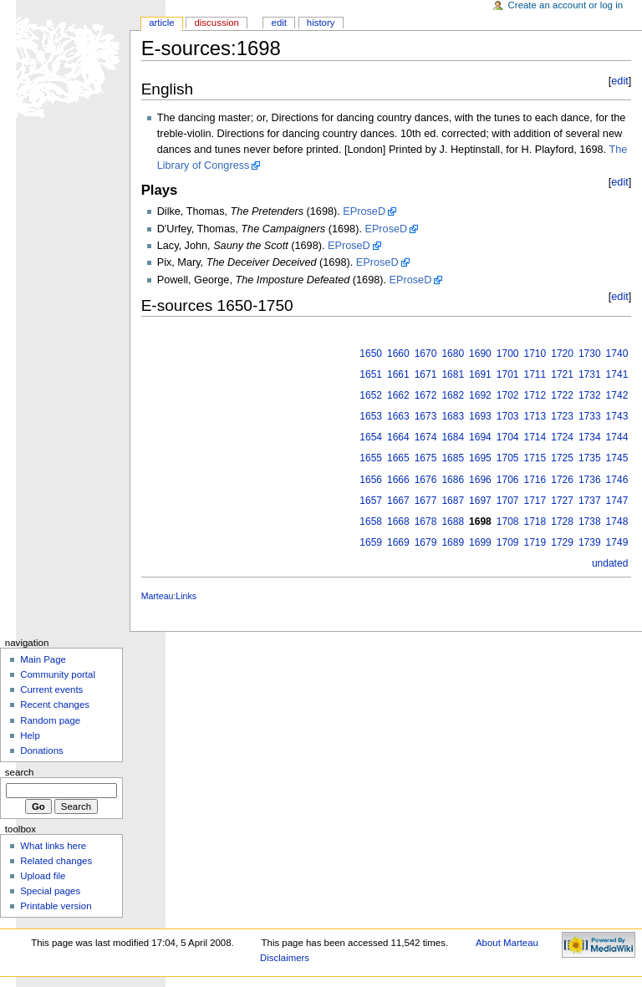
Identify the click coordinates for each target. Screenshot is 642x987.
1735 (589, 458)
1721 (562, 374)
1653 (370, 416)
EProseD (364, 211)
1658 (370, 521)
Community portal (57, 674)
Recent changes (54, 705)
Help (30, 735)
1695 (480, 458)
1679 (426, 542)
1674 (426, 437)
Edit (279, 23)
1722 (562, 395)
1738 (589, 521)
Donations (42, 750)
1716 (535, 480)
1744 (617, 437)
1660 (398, 353)
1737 (589, 500)
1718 (535, 521)
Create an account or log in (566, 5)
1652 (370, 395)
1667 (398, 500)
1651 (370, 374)
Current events (51, 689)
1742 (617, 395)
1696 (480, 480)
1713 (535, 416)
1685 (452, 458)
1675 (426, 458)
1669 (398, 542)
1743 (617, 416)
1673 (426, 416)
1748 (617, 521)
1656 (370, 480)
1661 (398, 374)
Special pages (50, 891)
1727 (562, 500)
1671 (426, 374)
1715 (535, 458)
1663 (398, 416)
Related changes (56, 861)
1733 (589, 416)
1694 (480, 437)
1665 (398, 458)
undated (610, 563)
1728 (562, 521)
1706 (508, 480)
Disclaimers (284, 958)
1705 (508, 458)
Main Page (43, 659)
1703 (508, 416)
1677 (426, 500)
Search (19, 772)
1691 (480, 374)
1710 (535, 353)
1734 (589, 437)
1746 (617, 480)
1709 (508, 542)
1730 (589, 353)
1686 (452, 480)
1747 (617, 500)
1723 (562, 416)
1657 (370, 500)
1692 (480, 395)
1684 (452, 437)
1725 (562, 458)
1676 (426, 480)
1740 (617, 353)
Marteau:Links (168, 596)
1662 (398, 395)
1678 (426, 521)
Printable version (55, 906)
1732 (589, 395)
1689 (452, 542)
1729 (562, 542)
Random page (50, 720)
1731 (589, 374)
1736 (589, 480)
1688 (452, 521)
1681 (452, 374)
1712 (535, 395)
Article (162, 23)
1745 (617, 458)
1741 (617, 374)
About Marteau (507, 943)
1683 (452, 416)
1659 (370, 542)
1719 (535, 542)
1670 (426, 353)
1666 (398, 480)
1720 (562, 353)
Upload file (42, 876)
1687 (452, 500)
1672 (426, 395)
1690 (480, 353)
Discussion (216, 23)
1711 (535, 374)
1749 (617, 542)
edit (619, 81)
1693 (480, 416)
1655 (370, 458)
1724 (562, 437)
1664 (398, 437)
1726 (562, 480)
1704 (508, 437)
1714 (535, 437)
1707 (508, 500)
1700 (508, 353)
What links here (53, 846)
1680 (452, 353)
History (321, 23)
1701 (508, 374)
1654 (370, 437)
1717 (535, 500)
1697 (480, 500)
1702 (508, 395)
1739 (589, 542)
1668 (398, 521)
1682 (452, 395)
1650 (370, 353)
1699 (480, 542)
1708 (508, 521)
